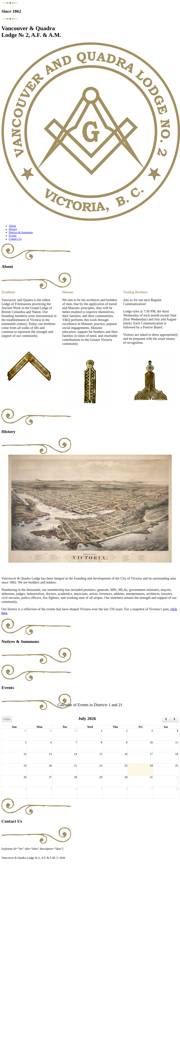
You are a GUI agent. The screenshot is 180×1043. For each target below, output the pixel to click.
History (13, 229)
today (6, 719)
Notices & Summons (21, 232)
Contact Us (15, 238)
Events (13, 235)
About (12, 225)
